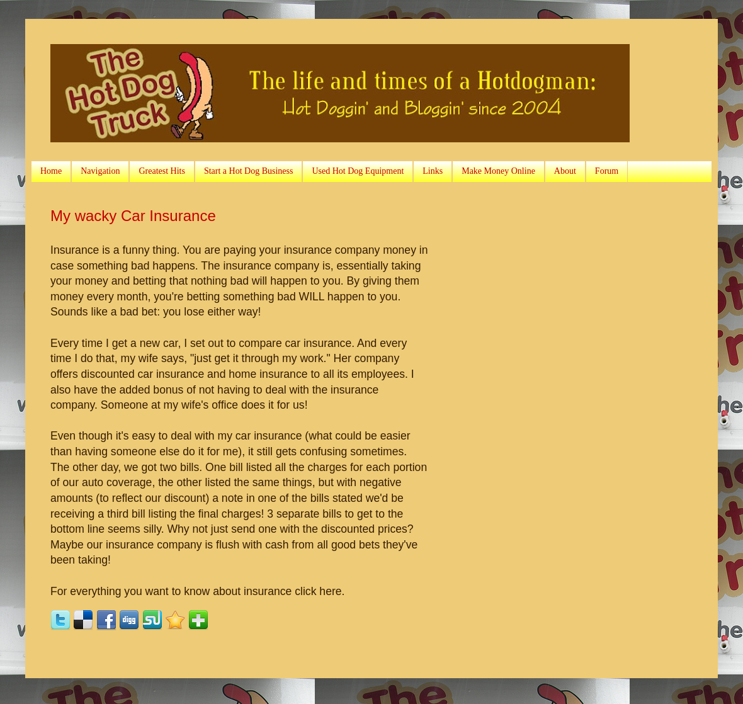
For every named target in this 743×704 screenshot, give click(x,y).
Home (51, 171)
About (565, 171)
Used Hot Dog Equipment (358, 171)
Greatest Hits (161, 171)
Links (433, 171)
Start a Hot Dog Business (248, 171)
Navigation (100, 171)
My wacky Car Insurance (133, 215)
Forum (606, 171)
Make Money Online (498, 171)
